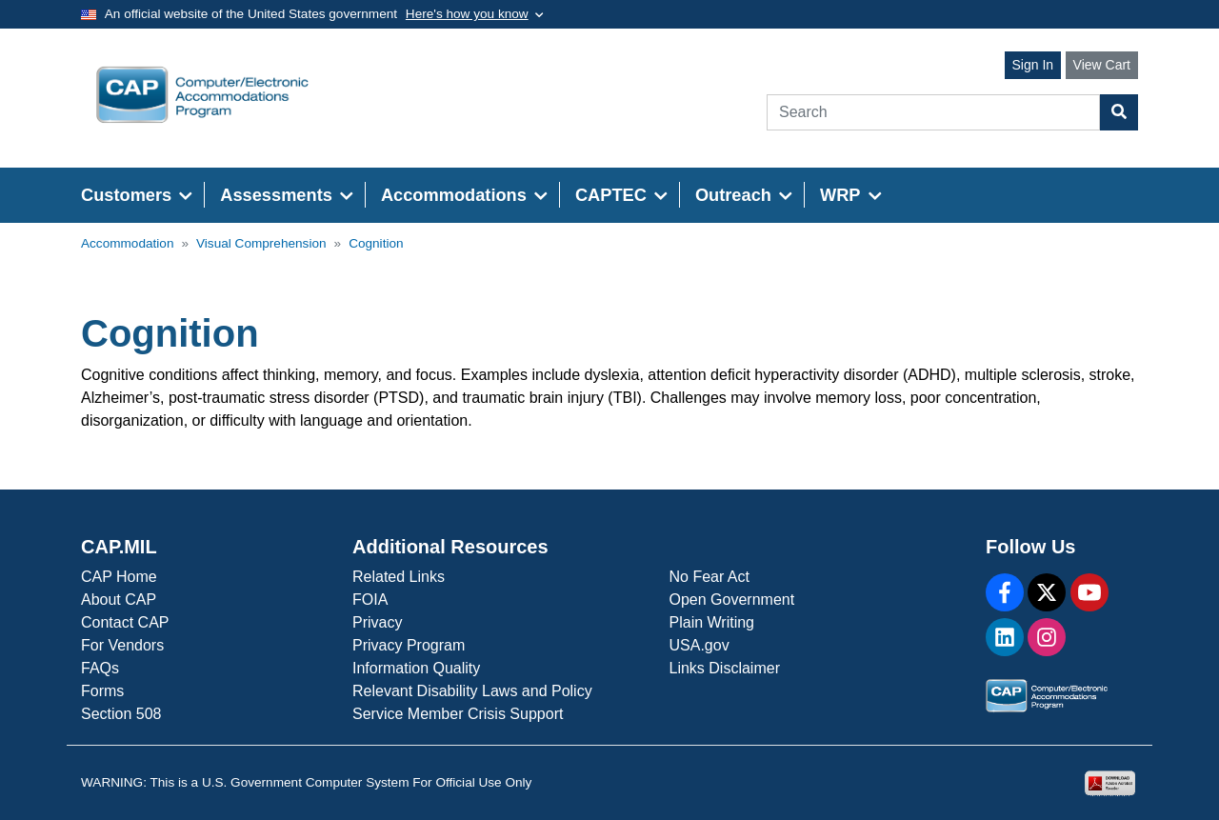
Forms (102, 691)
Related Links (398, 577)
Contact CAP (125, 622)
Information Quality (416, 668)
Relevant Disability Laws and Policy (472, 691)
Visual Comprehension (261, 243)
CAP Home (119, 577)
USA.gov (699, 645)
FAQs (100, 668)
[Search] (933, 112)
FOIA (370, 599)
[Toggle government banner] (475, 14)
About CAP (118, 599)
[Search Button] (1119, 112)
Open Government (732, 599)
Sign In (1033, 64)
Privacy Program (408, 645)
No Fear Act (709, 577)
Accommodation (127, 243)
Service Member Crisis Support (457, 714)
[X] (1047, 592)
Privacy (377, 622)
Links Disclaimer (724, 668)
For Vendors (122, 645)
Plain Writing (712, 622)
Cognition (376, 243)
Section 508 (121, 714)
